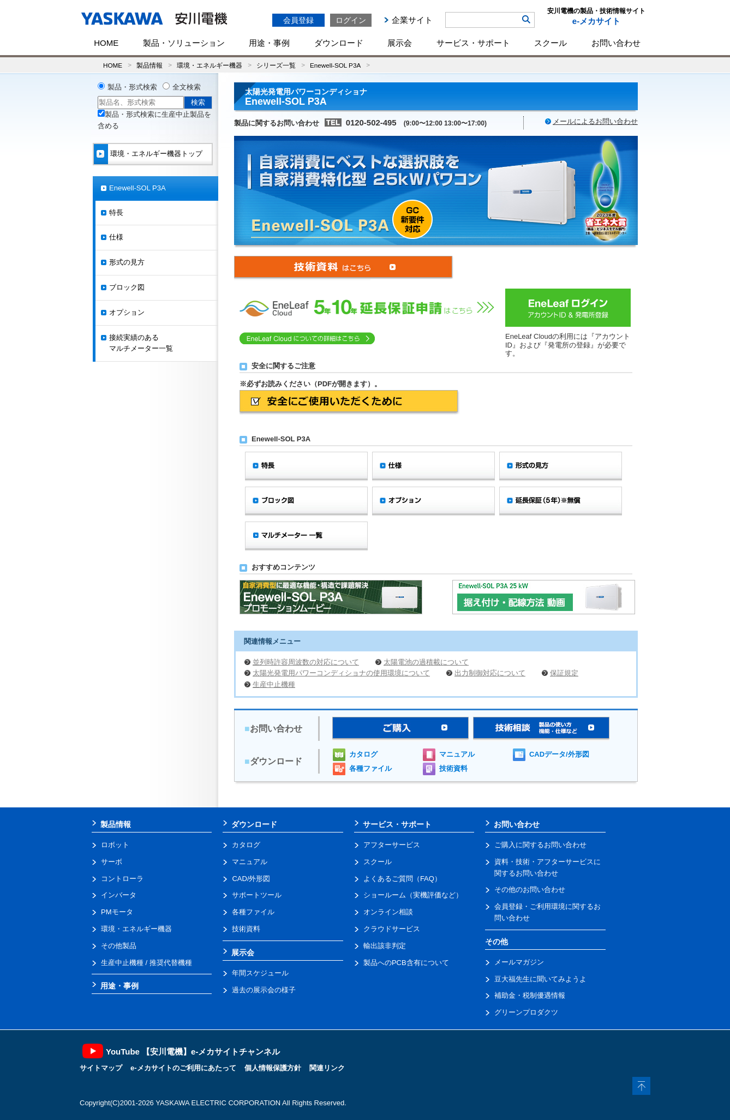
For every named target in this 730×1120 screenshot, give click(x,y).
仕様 (116, 237)
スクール (550, 42)
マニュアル (457, 754)
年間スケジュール (260, 973)
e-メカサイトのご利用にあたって (183, 1068)
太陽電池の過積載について (426, 662)
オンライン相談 (388, 912)
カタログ (363, 754)
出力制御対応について (489, 673)
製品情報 (149, 65)
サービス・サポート (473, 42)
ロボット (115, 845)
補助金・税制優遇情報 (529, 995)
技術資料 (453, 768)
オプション (127, 312)
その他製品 (118, 946)
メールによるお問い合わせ (595, 121)
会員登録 (298, 20)
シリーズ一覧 (276, 65)
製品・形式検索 (132, 87)
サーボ (111, 862)
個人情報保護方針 (272, 1068)
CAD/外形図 (251, 879)
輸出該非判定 (384, 946)
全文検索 (186, 87)
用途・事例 (269, 42)
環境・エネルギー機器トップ (156, 153)
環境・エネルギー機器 (209, 65)
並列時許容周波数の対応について (306, 662)
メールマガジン (519, 962)
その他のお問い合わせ (529, 889)
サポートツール (257, 895)
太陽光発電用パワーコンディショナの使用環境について (341, 673)
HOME (106, 42)
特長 (116, 212)
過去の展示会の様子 (264, 990)
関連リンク (327, 1068)
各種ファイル (370, 768)
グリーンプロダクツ (526, 1012)
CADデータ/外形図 (559, 754)
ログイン (351, 20)
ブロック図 (127, 287)
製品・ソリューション (184, 42)
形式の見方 (127, 262)
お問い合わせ (616, 42)
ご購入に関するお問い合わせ (540, 845)
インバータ (118, 895)
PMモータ (117, 912)
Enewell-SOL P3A (335, 65)
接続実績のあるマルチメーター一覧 (141, 343)
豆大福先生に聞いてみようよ (540, 979)
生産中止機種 (274, 684)
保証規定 (564, 673)
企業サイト (412, 20)
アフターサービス (391, 845)
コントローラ (122, 879)
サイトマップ (101, 1068)
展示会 (399, 42)
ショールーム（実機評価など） (413, 895)
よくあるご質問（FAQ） (402, 879)
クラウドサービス (391, 929)
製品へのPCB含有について (406, 963)
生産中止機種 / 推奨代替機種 (146, 963)
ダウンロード (338, 42)
